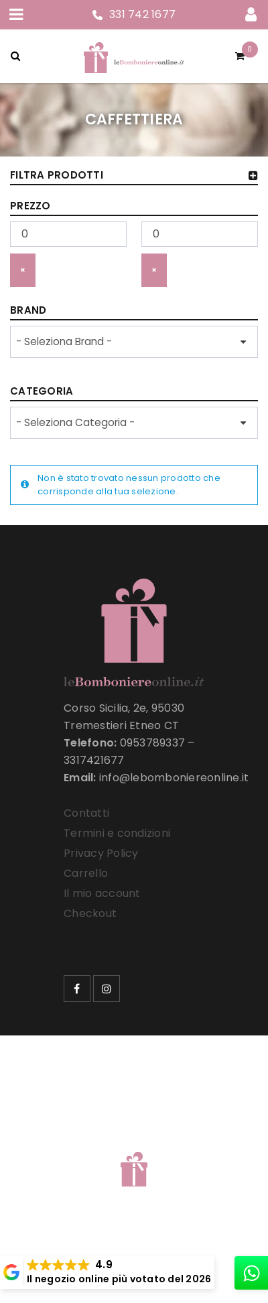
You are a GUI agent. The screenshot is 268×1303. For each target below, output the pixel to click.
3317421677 (94, 760)
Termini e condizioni (117, 833)
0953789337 (153, 742)
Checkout (90, 913)
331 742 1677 (142, 14)
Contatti (86, 813)
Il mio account (102, 893)
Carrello (86, 873)
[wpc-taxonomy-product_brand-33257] (134, 342)
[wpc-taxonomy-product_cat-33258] (134, 423)
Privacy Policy (101, 853)
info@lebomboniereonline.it (174, 777)
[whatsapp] (251, 1273)
